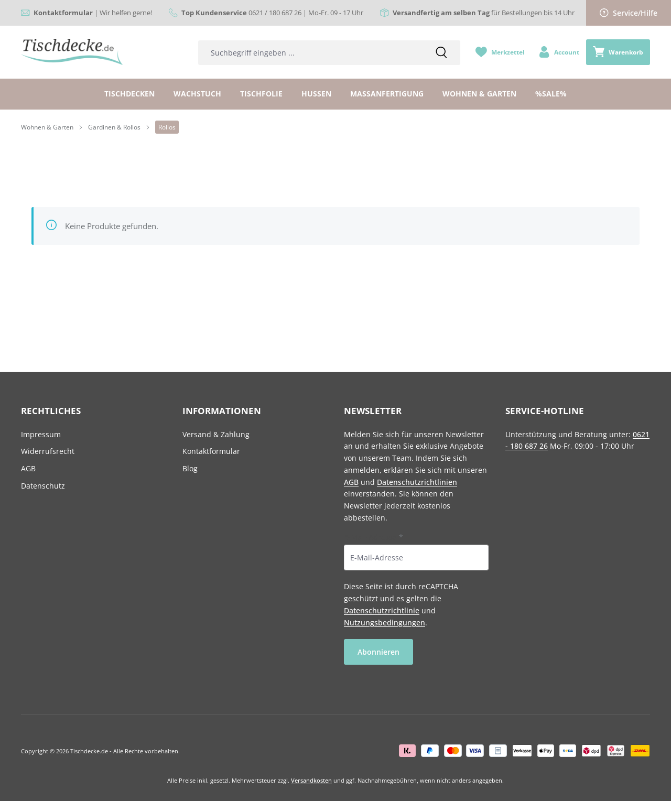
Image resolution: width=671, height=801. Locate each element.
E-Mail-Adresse (373, 537)
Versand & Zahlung (216, 434)
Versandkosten (311, 780)
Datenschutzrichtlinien (417, 482)
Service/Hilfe (628, 13)
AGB (28, 468)
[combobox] (310, 52)
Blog (190, 468)
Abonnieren (378, 652)
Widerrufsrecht (47, 451)
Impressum (41, 434)
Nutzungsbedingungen (384, 622)
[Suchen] (441, 52)
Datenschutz (43, 486)
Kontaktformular (211, 451)
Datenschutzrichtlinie (381, 610)
